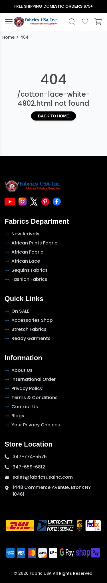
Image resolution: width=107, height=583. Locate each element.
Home (8, 37)
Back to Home (53, 116)
